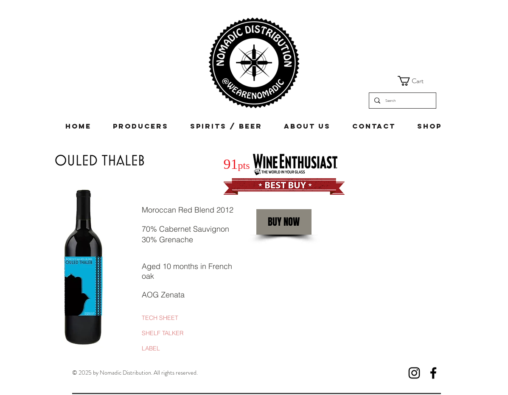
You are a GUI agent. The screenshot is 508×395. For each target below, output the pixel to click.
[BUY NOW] (284, 222)
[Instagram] (414, 373)
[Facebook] (433, 373)
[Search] (401, 100)
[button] (416, 81)
